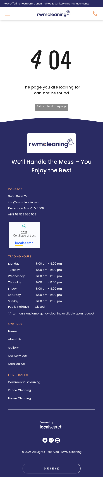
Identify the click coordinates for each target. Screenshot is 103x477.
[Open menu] (7, 13)
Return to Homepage (51, 106)
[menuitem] (25, 332)
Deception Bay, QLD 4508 (26, 208)
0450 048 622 (17, 196)
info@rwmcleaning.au (23, 202)
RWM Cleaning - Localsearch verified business (24, 235)
